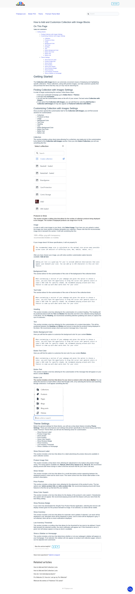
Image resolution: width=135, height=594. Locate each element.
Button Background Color (51, 50)
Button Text (48, 53)
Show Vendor (48, 63)
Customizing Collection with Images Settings (53, 36)
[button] (54, 547)
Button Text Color (49, 52)
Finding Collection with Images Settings (51, 34)
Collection (47, 38)
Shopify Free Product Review (65, 507)
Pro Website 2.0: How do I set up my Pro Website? (50, 578)
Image (46, 41)
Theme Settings (45, 57)
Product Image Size (50, 61)
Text (46, 48)
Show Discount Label (50, 59)
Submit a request (54, 556)
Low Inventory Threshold (51, 71)
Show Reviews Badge (51, 68)
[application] (130, 589)
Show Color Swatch (50, 66)
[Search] (103, 14)
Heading (47, 47)
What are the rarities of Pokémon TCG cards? (48, 581)
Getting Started (41, 32)
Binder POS (32, 14)
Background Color (50, 43)
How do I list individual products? (44, 575)
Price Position (48, 65)
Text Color (47, 45)
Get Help (115, 3)
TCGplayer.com (21, 14)
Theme (40, 14)
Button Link (48, 55)
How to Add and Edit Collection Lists (46, 568)
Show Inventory (49, 70)
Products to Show (49, 40)
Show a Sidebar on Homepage (53, 73)
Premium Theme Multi (52, 14)
